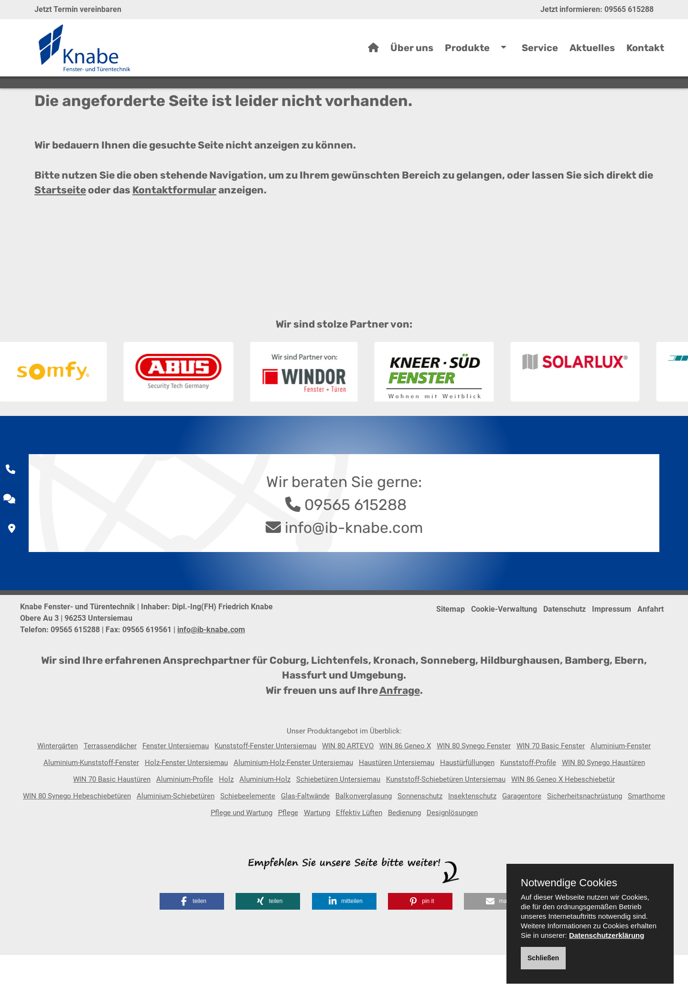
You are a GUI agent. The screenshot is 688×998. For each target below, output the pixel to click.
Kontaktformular (174, 233)
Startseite (60, 233)
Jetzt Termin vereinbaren (77, 9)
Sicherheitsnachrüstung (584, 839)
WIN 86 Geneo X (405, 789)
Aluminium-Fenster (621, 789)
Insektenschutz (472, 839)
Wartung (317, 855)
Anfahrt (650, 652)
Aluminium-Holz (264, 822)
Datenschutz (564, 652)
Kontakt (645, 52)
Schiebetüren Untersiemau (338, 822)
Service (540, 52)
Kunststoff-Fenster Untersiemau (265, 789)
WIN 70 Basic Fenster (550, 789)
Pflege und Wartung (241, 855)
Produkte (467, 52)
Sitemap (450, 652)
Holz (226, 822)
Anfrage (399, 733)
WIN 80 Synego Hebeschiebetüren (77, 839)
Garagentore (521, 839)
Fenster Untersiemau (175, 789)
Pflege (288, 855)
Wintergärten (57, 789)
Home (85, 111)
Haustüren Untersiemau (396, 805)
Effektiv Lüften (359, 855)
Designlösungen (452, 855)
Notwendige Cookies (569, 883)
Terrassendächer (110, 789)
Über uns (411, 52)
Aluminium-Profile (184, 822)
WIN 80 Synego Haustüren (603, 805)
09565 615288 (629, 9)
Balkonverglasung (363, 839)
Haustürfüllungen (467, 805)
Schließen (543, 958)
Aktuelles (592, 52)
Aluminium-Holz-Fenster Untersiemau (293, 805)
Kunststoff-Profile (528, 805)
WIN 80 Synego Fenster (474, 789)
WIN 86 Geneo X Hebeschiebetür (563, 822)
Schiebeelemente (247, 839)
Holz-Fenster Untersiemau (186, 805)
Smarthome (646, 839)
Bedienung (404, 855)
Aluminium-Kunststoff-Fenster (91, 805)
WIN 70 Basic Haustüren (111, 822)
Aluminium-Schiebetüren (176, 839)
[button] (192, 944)
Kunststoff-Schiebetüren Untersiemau (445, 822)
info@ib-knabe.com (354, 571)
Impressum (611, 652)
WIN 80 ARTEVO (348, 789)
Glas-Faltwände (305, 839)
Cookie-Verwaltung (504, 652)
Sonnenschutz (420, 839)
